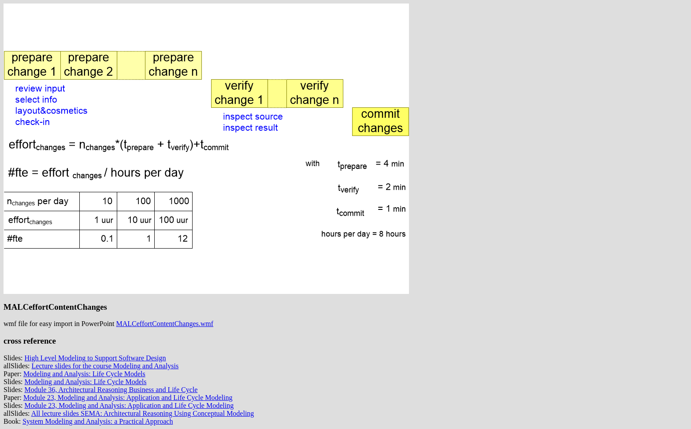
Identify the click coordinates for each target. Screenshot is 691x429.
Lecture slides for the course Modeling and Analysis (105, 366)
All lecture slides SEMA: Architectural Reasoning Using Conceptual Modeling (142, 413)
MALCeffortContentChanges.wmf (165, 323)
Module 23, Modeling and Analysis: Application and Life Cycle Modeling (128, 397)
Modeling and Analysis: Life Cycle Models (84, 374)
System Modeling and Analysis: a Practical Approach (97, 421)
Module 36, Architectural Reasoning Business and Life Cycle (111, 389)
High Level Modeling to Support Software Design (95, 358)
